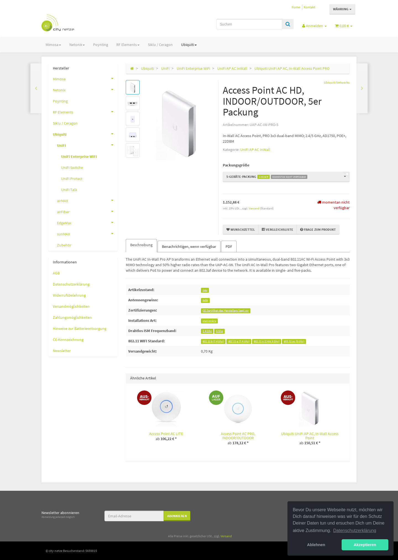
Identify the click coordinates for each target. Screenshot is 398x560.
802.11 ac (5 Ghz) (294, 341)
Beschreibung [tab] (141, 244)
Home (296, 7)
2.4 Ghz (207, 331)
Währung (342, 9)
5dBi (205, 300)
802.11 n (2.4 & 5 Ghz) (266, 341)
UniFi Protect (71, 178)
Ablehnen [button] (316, 545)
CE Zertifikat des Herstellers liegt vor (226, 310)
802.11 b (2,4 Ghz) (213, 341)
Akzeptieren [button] (365, 545)
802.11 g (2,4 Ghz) (239, 341)
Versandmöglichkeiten (71, 306)
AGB (56, 273)
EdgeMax (87, 222)
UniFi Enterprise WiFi (79, 156)
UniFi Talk (69, 189)
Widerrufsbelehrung (69, 295)
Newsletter (62, 350)
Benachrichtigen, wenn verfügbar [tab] (189, 246)
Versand (254, 208)
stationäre (209, 321)
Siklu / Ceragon (160, 44)
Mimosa (53, 44)
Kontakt (309, 7)
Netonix (77, 44)
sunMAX (87, 233)
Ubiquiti (189, 44)
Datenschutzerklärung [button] (354, 530)
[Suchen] (249, 24)
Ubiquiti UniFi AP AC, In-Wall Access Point (310, 435)
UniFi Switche (72, 167)
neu (205, 290)
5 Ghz (219, 331)
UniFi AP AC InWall (255, 149)
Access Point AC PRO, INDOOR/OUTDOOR (238, 435)
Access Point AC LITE (166, 433)
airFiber (87, 211)
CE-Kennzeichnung (68, 339)
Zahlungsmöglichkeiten (72, 317)
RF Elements (128, 44)
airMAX (87, 200)
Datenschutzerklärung (71, 284)
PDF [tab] (229, 246)
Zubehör (64, 245)
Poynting (100, 44)
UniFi (87, 145)
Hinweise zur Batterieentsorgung (79, 328)
